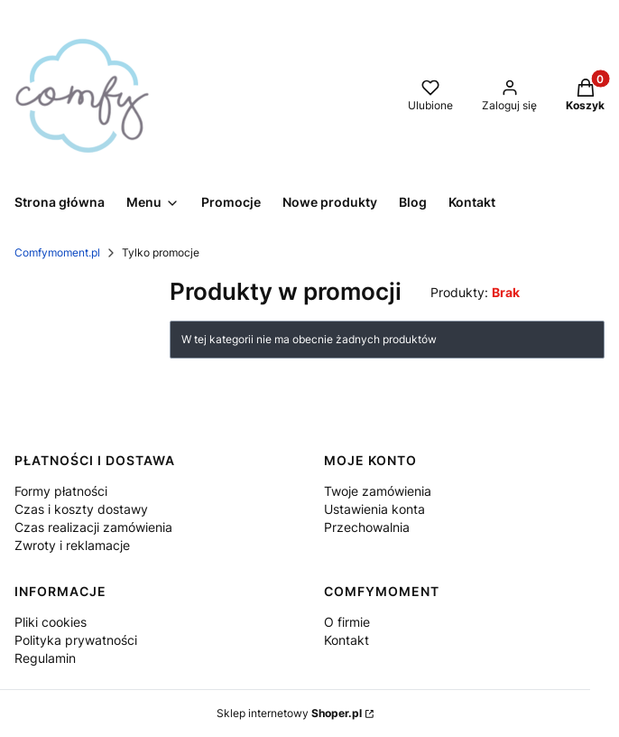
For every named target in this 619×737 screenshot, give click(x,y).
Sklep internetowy (289, 713)
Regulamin (45, 658)
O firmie (347, 622)
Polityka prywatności (75, 640)
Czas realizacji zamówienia (93, 527)
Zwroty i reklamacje (72, 545)
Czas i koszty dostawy (81, 509)
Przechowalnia (367, 527)
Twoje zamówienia (377, 491)
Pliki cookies (50, 622)
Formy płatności (60, 491)
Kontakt (346, 640)
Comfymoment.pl (57, 252)
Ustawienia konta (374, 509)
